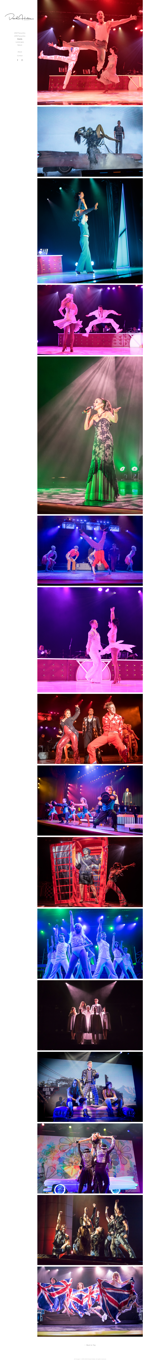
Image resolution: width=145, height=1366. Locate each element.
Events (19, 39)
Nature (19, 45)
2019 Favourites (19, 36)
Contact (20, 55)
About (20, 52)
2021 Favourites (19, 33)
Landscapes (20, 42)
